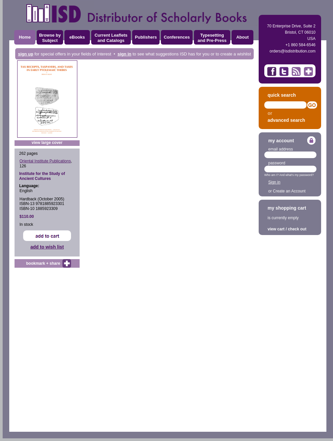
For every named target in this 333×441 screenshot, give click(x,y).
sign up (25, 53)
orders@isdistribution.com (292, 51)
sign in (124, 53)
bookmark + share (43, 263)
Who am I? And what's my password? (289, 175)
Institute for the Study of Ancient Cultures (42, 176)
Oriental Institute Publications (45, 161)
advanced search (286, 120)
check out (297, 229)
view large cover (47, 142)
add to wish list (47, 247)
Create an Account (289, 191)
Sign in (274, 182)
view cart (276, 229)
